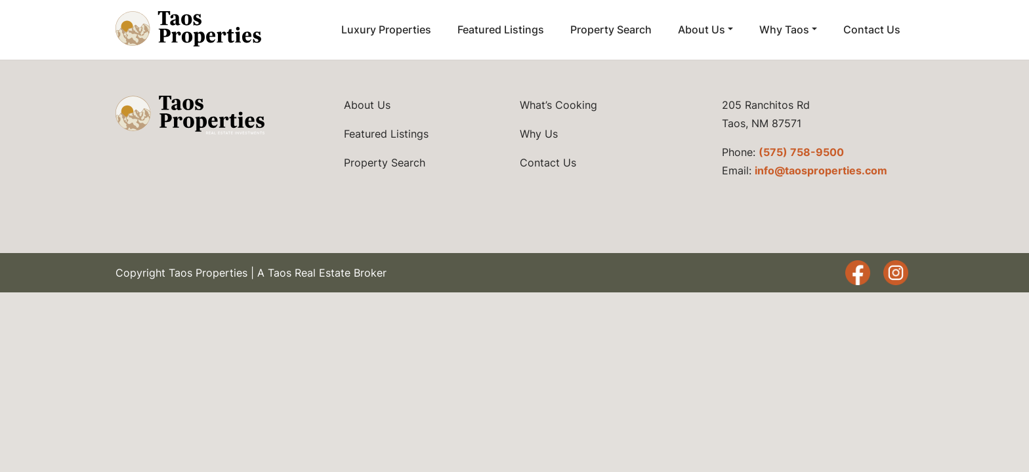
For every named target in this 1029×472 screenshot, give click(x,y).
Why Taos (784, 29)
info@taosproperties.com (821, 170)
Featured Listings (500, 29)
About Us (701, 29)
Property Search (611, 29)
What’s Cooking (558, 104)
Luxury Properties (386, 29)
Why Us (539, 133)
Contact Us (871, 29)
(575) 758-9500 (801, 152)
